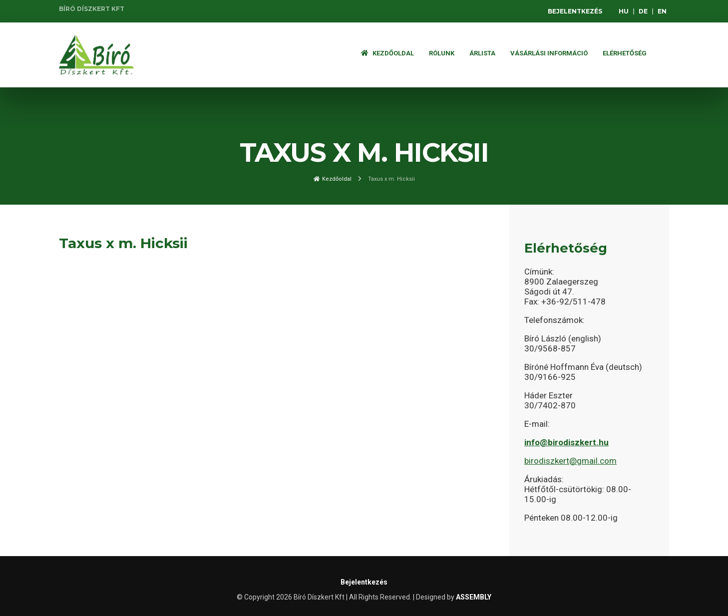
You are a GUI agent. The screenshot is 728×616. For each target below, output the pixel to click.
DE (643, 11)
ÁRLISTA (482, 53)
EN (662, 11)
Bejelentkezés (575, 11)
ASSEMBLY (473, 597)
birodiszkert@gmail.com (570, 461)
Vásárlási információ (549, 53)
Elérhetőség (625, 53)
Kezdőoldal (387, 53)
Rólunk (441, 53)
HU (624, 11)
